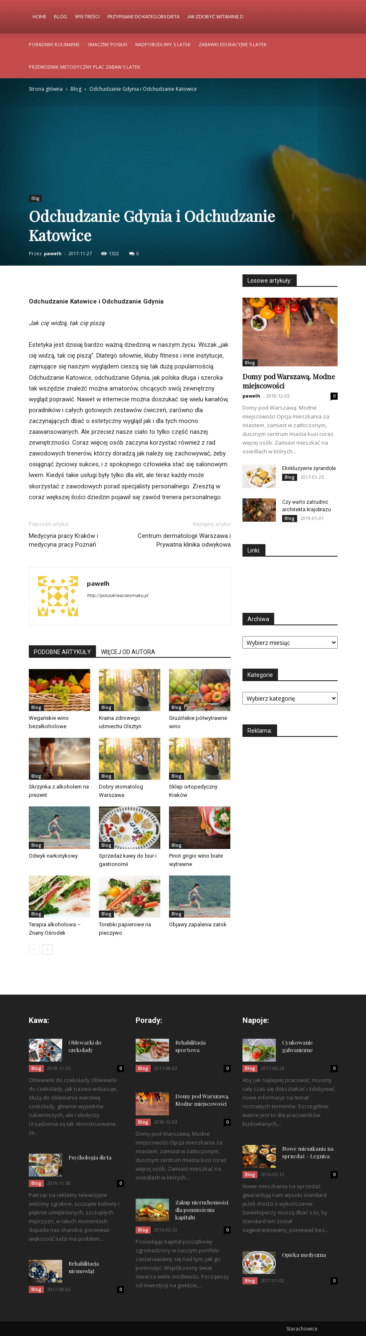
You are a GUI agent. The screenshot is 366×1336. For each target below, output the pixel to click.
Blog (60, 16)
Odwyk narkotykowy (53, 856)
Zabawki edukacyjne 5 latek (233, 44)
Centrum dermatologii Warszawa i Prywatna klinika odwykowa (184, 540)
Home (39, 16)
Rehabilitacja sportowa (190, 1046)
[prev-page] (34, 949)
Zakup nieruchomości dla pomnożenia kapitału (201, 1210)
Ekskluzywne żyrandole (309, 468)
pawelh (53, 253)
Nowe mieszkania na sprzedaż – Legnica (307, 1152)
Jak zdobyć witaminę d (215, 16)
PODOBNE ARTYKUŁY (62, 652)
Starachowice (302, 1328)
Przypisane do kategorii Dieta (143, 16)
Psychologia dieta (89, 1157)
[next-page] (47, 949)
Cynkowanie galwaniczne (297, 1046)
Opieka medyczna (304, 1254)
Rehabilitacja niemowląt (83, 1267)
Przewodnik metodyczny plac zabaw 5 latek (84, 67)
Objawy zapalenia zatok (198, 924)
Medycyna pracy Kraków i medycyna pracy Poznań (63, 540)
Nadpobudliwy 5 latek (163, 44)
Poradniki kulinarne (54, 44)
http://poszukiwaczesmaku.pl (117, 595)
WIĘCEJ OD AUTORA (128, 652)
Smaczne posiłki (107, 44)
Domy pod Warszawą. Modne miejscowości (202, 1099)
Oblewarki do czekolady (84, 1046)
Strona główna (46, 88)
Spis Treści (87, 16)
